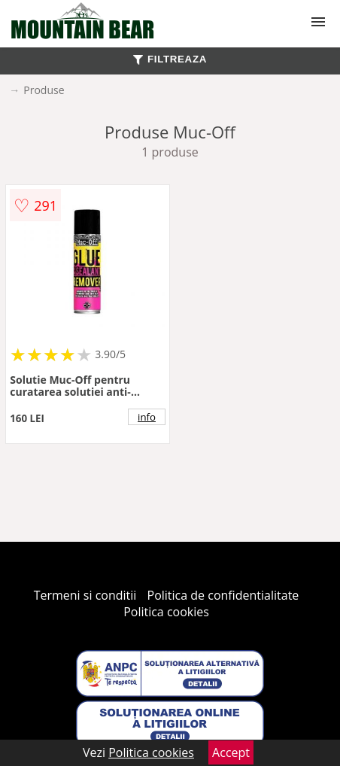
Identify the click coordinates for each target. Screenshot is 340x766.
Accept (231, 752)
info (147, 417)
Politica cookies (166, 611)
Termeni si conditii (85, 595)
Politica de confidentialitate (223, 595)
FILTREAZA (170, 59)
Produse (43, 90)
